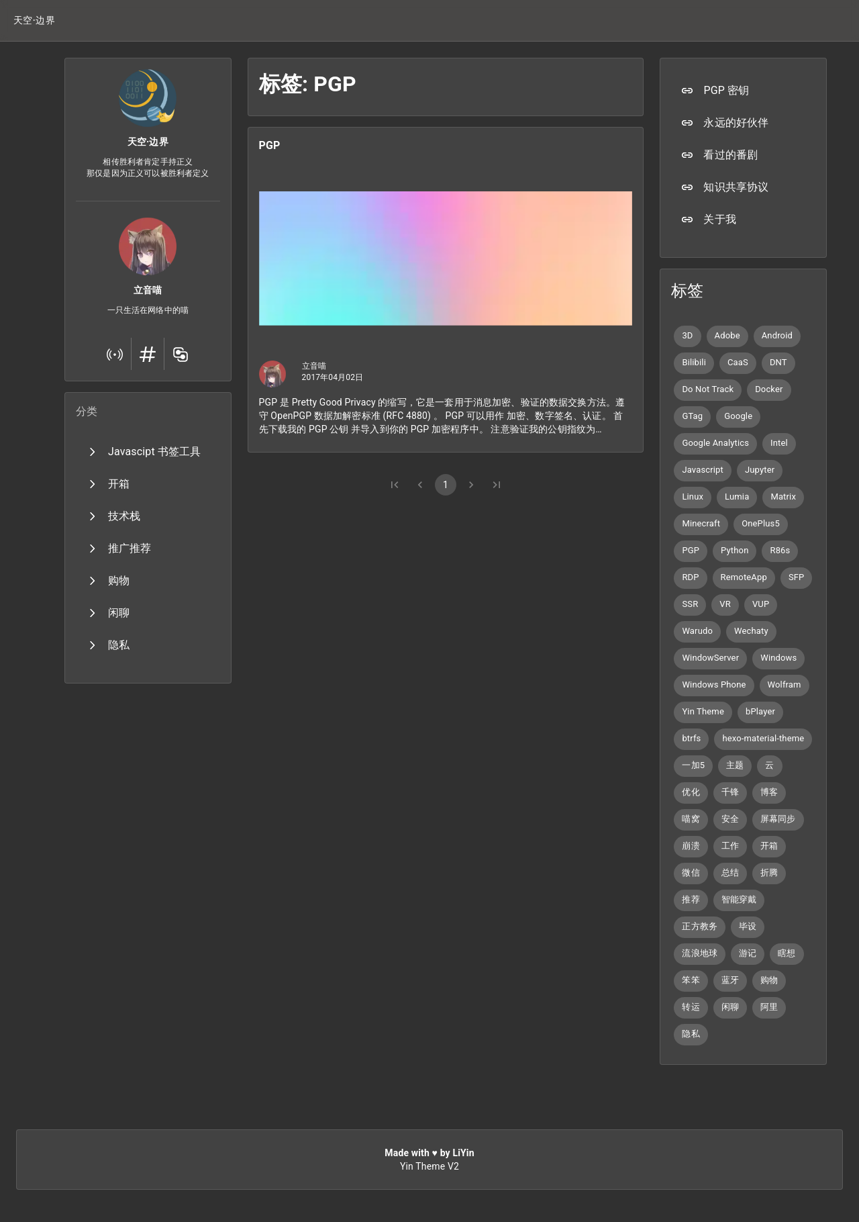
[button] (34, 20)
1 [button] (445, 485)
